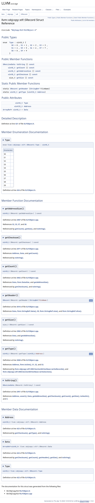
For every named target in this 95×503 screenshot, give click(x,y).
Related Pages (17, 10)
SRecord (24, 14)
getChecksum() (21, 286)
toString (21, 64)
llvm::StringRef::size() (49, 311)
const (31, 64)
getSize (20, 78)
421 (16, 123)
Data (26, 110)
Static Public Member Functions (83, 18)
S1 (22, 45)
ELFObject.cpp (32, 220)
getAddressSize (24, 71)
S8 (12, 51)
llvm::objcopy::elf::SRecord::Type (23, 145)
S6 (31, 48)
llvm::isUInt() (25, 364)
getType (22, 92)
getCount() (19, 229)
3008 (19, 360)
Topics (27, 10)
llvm (3, 14)
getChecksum (22, 74)
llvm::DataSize (23, 282)
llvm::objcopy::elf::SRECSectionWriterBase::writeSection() (27, 372)
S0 (12, 45)
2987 (19, 220)
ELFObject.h (29, 123)
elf (17, 14)
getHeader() (44, 457)
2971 (19, 249)
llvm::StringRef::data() (26, 311)
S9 (22, 51)
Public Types (51, 18)
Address (41, 92)
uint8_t (11, 68)
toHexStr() (84, 396)
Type (11, 42)
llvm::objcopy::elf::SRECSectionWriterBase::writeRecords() (39, 369)
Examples (67, 10)
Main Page (6, 10)
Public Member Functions (64, 18)
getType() (33, 433)
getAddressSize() (41, 282)
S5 (22, 48)
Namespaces (37, 10)
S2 (31, 45)
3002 (19, 278)
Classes (49, 10)
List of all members (88, 20)
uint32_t (32, 92)
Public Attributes (76, 20)
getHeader (23, 89)
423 (18, 428)
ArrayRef (7, 110)
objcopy (10, 14)
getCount (21, 68)
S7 (40, 48)
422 (18, 477)
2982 (19, 331)
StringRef (34, 89)
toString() (41, 229)
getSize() (29, 229)
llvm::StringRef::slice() (71, 311)
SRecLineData (9, 64)
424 (18, 453)
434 (18, 190)
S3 (40, 45)
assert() (23, 396)
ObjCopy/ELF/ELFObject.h (24, 30)
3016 (19, 306)
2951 (19, 391)
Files (58, 10)
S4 (12, 48)
